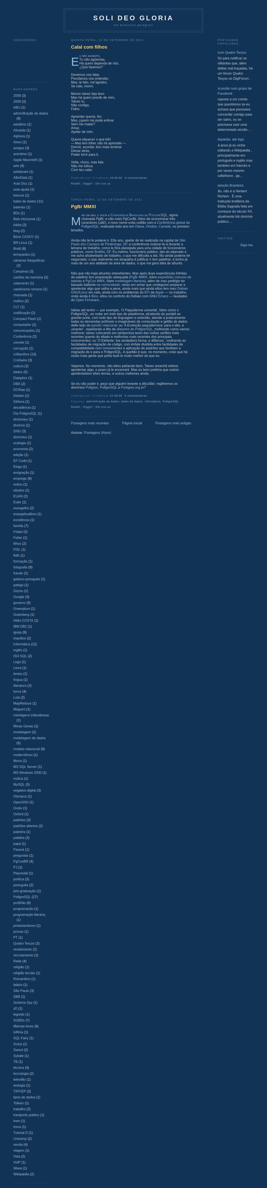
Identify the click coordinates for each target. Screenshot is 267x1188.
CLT (16, 307)
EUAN (18, 496)
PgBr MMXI (83, 206)
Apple (159, 292)
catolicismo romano (27, 289)
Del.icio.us (103, 183)
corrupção (20, 348)
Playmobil (20, 873)
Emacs (163, 296)
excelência (21, 520)
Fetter (17, 537)
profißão (19, 903)
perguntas (20, 855)
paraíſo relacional (104, 325)
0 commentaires (136, 177)
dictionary (20, 419)
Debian (18, 395)
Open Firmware (87, 300)
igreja (17, 632)
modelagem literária (130, 281)
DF (109, 252)
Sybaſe (18, 1056)
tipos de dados (24, 1097)
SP (125, 244)
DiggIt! (88, 183)
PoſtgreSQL (22, 897)
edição (18, 455)
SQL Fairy (20, 1038)
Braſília (99, 252)
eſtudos (18, 490)
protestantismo (24, 925)
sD (15, 1008)
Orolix (17, 808)
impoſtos (19, 638)
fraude (18, 573)
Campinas (20, 271)
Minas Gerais (23, 726)
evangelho (21, 508)
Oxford (18, 814)
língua (18, 679)
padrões (19, 820)
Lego (17, 662)
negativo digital (24, 790)
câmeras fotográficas (29, 260)
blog (16, 231)
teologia (19, 1085)
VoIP (16, 1162)
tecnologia (21, 1073)
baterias (19, 207)
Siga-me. (247, 245)
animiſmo (20, 154)
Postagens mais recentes (90, 423)
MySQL (18, 784)
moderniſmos (23, 755)
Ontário (151, 226)
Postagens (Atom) (97, 432)
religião (18, 967)
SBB (16, 996)
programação (23, 909)
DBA (16, 384)
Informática (21, 644)
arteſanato (20, 171)
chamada (20, 295)
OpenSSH (20, 802)
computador (22, 324)
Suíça (17, 1044)
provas (18, 931)
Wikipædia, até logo (229, 139)
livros (17, 691)
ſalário (17, 985)
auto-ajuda (21, 189)
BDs (16, 213)
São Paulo (21, 991)
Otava (139, 226)
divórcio (19, 425)
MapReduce (22, 703)
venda (18, 1144)
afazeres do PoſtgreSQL (135, 329)
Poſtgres (92, 387)
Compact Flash (24, 319)
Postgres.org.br (132, 387)
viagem (18, 1150)
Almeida (19, 130)
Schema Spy (22, 1002)
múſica (18, 778)
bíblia (17, 225)
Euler (17, 502)
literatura (19, 685)
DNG (17, 431)
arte (16, 166)
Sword (18, 1050)
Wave (17, 1168)
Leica (17, 668)
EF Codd (20, 461)
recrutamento (23, 955)
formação (20, 561)
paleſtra (18, 838)
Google (18, 597)
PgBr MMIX (139, 277)
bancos (18, 195)
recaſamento (22, 949)
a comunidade (109, 285)
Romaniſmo (21, 979)
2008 (17, 95)
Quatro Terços (23, 943)
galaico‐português (26, 579)
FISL (16, 549)
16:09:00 (116, 177)
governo (19, 603)
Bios (94, 296)
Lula (16, 697)
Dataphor (20, 378)
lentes (17, 674)
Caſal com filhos (89, 47)
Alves (17, 142)
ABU (16, 107)
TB (15, 1062)
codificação (21, 313)
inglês (17, 650)
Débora (18, 401)
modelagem (22, 732)
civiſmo (18, 301)
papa (17, 843)
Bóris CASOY (23, 237)
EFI (147, 292)
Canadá (164, 226)
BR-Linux (20, 242)
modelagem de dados (29, 738)
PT (15, 937)
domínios (20, 437)
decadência (22, 407)
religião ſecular (24, 973)
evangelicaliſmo (24, 514)
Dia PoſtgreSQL (25, 413)
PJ (15, 867)
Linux (83, 292)
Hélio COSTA (23, 620)
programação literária (29, 914)
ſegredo (18, 1014)
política (18, 879)
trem (16, 1121)
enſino (17, 484)
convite (18, 342)
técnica (18, 1067)
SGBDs (18, 1020)
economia (20, 449)
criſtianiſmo (21, 354)
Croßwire (20, 360)
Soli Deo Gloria (133, 18)
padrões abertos (25, 826)
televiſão (19, 1079)
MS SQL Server (25, 767)
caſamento (21, 283)
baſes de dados (24, 201)
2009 (17, 101)
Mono (17, 761)
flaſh (16, 555)
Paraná (18, 849)
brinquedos (21, 254)
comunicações (24, 330)
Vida (16, 1156)
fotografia (20, 567)
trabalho (19, 1109)
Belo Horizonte (24, 219)
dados (18, 372)
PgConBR (20, 861)
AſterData (20, 177)
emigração (21, 472)
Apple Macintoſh (25, 160)
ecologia (19, 443)
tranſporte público (26, 1115)
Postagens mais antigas (173, 423)
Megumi (19, 709)
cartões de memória (28, 277)
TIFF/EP (19, 1091)
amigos (18, 148)
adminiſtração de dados (30, 113)
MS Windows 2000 (27, 772)
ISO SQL (20, 656)
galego (18, 585)
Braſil (17, 248)
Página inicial (132, 423)
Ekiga (17, 466)
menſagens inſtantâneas (31, 715)
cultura (18, 366)
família (18, 526)
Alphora (19, 136)
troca (17, 1127)
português (20, 885)
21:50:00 (116, 395)
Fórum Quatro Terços (230, 52)
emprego (20, 478)
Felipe (18, 532)
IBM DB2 (20, 626)
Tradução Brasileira (229, 185)
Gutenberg (21, 614)
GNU (75, 292)
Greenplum (21, 608)
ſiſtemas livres (23, 1026)
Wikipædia (21, 1174)
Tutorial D (20, 1133)
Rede (17, 961)
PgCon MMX (95, 281)
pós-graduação (24, 891)
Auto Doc (20, 183)
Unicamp (20, 1138)
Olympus (20, 796)
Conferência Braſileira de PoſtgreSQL (139, 215)
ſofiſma (18, 1032)
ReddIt (75, 183)
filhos (17, 543)
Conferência (22, 336)
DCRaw (19, 390)
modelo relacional (26, 749)
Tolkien (18, 1103)
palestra (19, 832)
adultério (19, 124)
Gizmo (18, 591)
